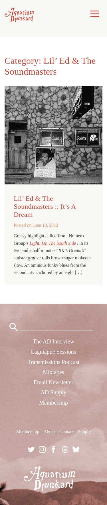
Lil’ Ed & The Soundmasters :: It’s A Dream (45, 206)
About (49, 431)
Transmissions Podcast (53, 362)
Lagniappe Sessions (53, 352)
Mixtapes (53, 372)
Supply (84, 431)
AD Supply (53, 392)
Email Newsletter (53, 382)
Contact (66, 431)
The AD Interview (53, 341)
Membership (53, 402)
